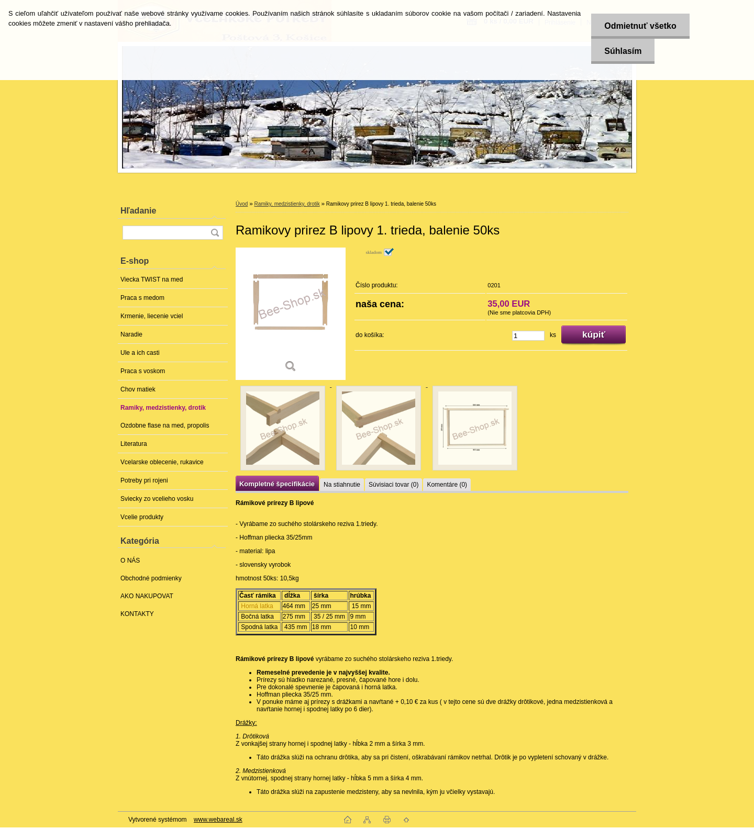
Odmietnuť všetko (640, 25)
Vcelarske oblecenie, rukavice (162, 462)
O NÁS (130, 560)
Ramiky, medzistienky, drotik (163, 407)
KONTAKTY (137, 614)
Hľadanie (138, 210)
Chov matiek (138, 389)
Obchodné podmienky (151, 578)
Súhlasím (622, 51)
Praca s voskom (142, 371)
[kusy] (528, 336)
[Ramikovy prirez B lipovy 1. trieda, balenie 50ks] (290, 313)
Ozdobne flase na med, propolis (164, 425)
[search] (214, 232)
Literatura (133, 443)
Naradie (131, 334)
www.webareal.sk (218, 819)
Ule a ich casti (140, 352)
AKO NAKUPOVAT (146, 596)
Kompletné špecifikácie (277, 484)
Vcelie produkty (141, 517)
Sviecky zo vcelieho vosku (156, 498)
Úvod (242, 204)
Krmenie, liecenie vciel (151, 316)
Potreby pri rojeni (144, 480)
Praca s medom (142, 297)
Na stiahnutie (342, 484)
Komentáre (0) (447, 484)
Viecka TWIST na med (151, 279)
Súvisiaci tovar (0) (393, 484)
